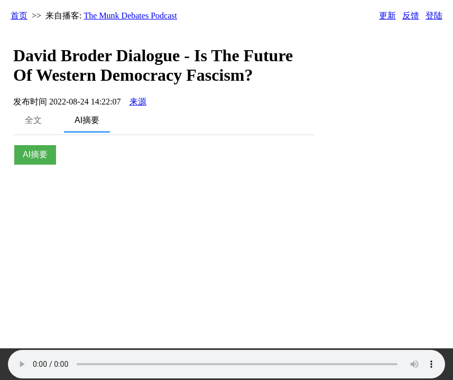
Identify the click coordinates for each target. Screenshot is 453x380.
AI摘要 (87, 120)
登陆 (434, 15)
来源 (138, 101)
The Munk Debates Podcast (130, 15)
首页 (19, 15)
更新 (387, 15)
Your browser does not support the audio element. (226, 364)
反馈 (410, 15)
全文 (33, 120)
